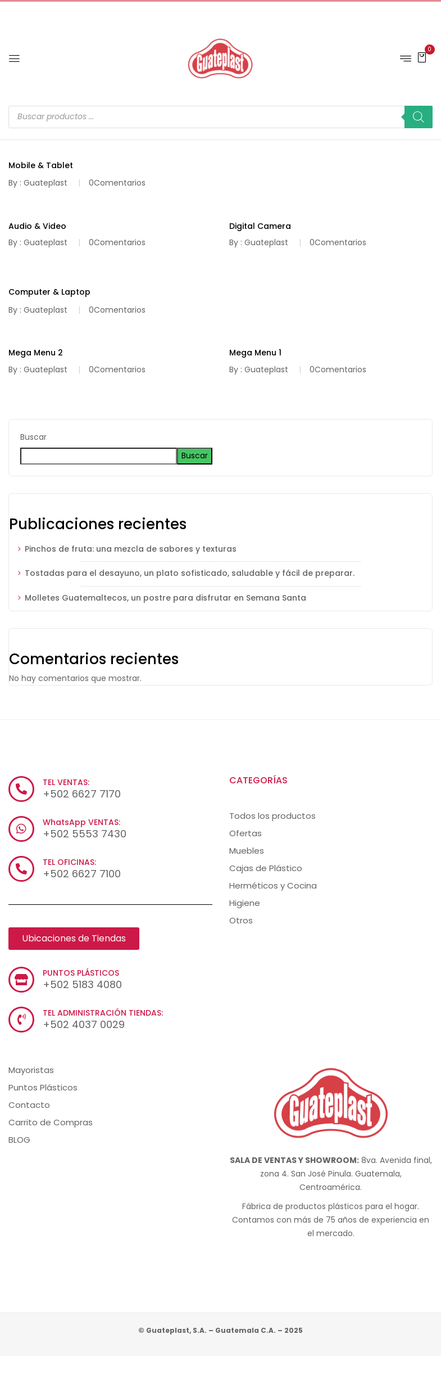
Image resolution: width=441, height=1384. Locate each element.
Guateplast (45, 182)
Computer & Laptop (49, 291)
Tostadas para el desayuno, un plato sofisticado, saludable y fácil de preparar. (191, 573)
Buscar (33, 437)
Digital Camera (260, 226)
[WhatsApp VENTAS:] (21, 829)
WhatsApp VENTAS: (81, 822)
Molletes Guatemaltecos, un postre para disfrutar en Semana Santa (165, 597)
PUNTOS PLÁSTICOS (81, 973)
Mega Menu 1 (255, 352)
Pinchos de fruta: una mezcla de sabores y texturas (131, 548)
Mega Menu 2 (35, 352)
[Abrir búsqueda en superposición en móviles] (220, 117)
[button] (422, 56)
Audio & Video (37, 226)
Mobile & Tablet (40, 165)
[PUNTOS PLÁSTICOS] (21, 980)
